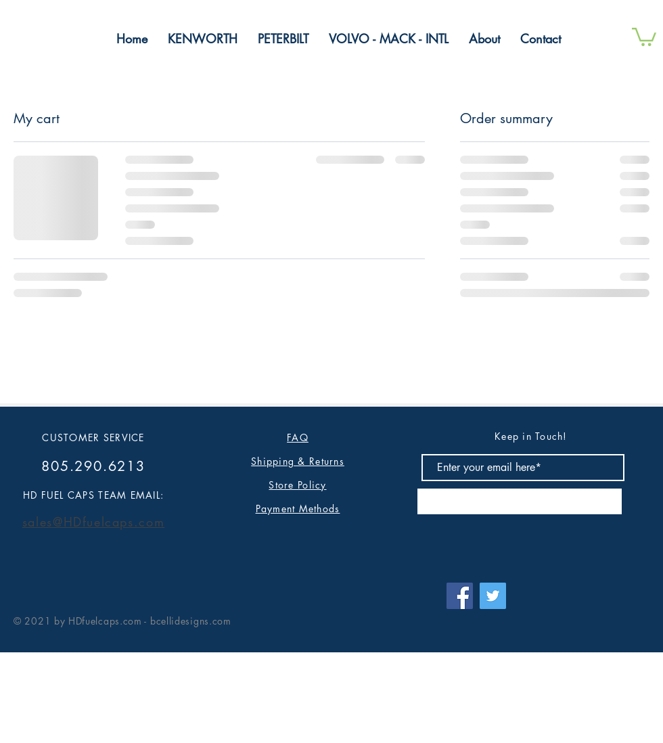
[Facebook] (460, 596)
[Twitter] (493, 596)
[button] (644, 36)
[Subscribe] (519, 501)
